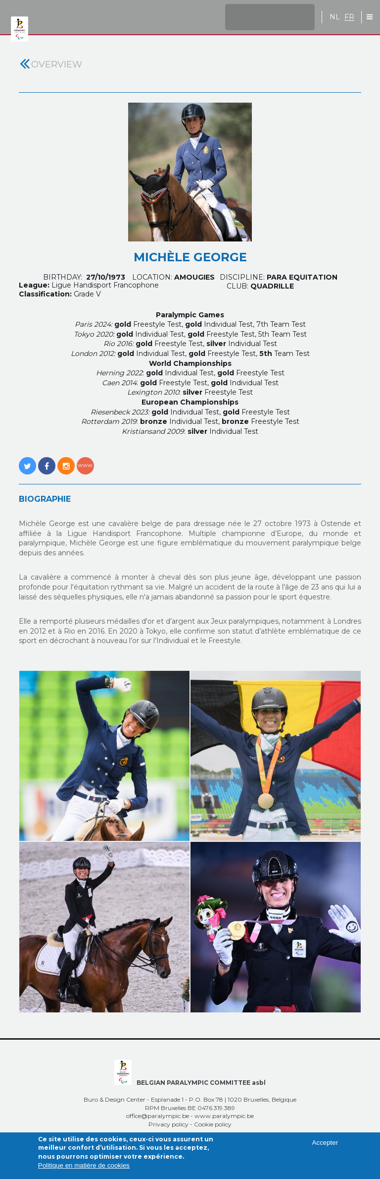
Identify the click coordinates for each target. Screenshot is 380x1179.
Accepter (325, 1147)
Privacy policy (168, 1124)
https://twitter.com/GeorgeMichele (27, 460)
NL (335, 17)
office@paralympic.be (157, 1116)
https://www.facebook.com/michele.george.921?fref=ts (46, 460)
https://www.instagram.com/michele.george (66, 460)
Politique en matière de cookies (84, 1170)
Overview (56, 64)
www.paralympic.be (224, 1116)
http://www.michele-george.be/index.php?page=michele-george (85, 460)
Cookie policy (213, 1124)
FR (349, 17)
